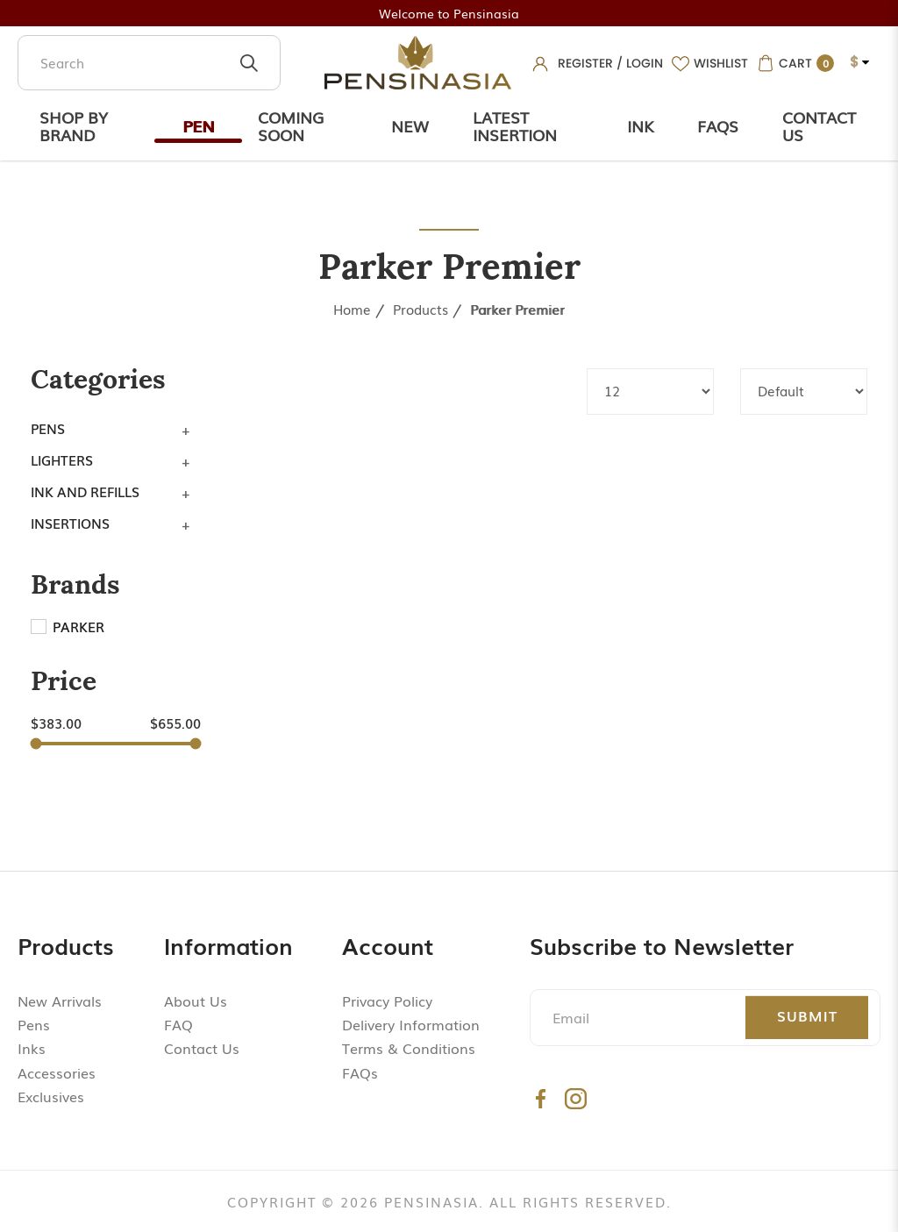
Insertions (70, 522)
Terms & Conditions (408, 1047)
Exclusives (51, 1096)
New (410, 125)
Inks (32, 1047)
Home (352, 308)
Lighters (62, 459)
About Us (195, 1000)
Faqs (717, 125)
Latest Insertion (515, 125)
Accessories (57, 1072)
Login (644, 63)
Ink (640, 125)
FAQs (360, 1072)
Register (585, 63)
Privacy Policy (387, 1000)
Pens (48, 428)
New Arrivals (60, 1000)
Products (420, 308)
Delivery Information (411, 1024)
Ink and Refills (85, 491)
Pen (198, 125)
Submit (807, 1015)
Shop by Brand (73, 125)
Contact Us (819, 125)
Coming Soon (291, 125)
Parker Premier (517, 308)
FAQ (178, 1024)
